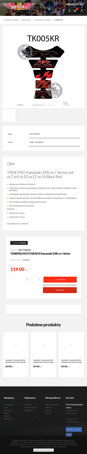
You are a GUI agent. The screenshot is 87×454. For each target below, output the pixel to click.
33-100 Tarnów (71, 413)
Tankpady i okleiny (41, 20)
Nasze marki (8, 410)
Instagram (78, 429)
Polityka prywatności (52, 405)
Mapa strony (8, 419)
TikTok (69, 435)
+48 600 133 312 (72, 419)
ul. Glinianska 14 (71, 410)
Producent (13, 250)
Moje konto (28, 405)
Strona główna (11, 20)
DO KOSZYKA (60, 279)
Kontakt (7, 416)
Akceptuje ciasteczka (44, 450)
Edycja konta (29, 410)
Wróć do (19, 243)
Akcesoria (25, 20)
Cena (12, 266)
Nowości (7, 413)
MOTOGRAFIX (25, 250)
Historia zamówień (31, 407)
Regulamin (48, 407)
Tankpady (57, 20)
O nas (6, 407)
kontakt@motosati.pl (73, 422)
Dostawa (48, 413)
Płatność (48, 410)
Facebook (69, 429)
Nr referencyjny (15, 260)
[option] (16, 354)
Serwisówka (60, 290)
